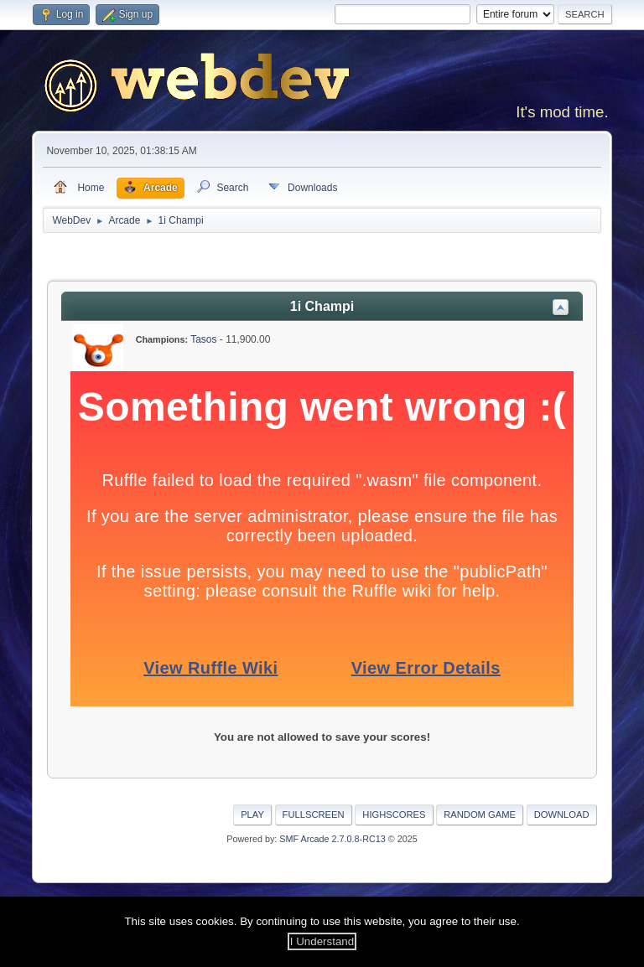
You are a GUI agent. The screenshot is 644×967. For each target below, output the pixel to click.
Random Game (480, 814)
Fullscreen (314, 814)
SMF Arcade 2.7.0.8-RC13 (332, 839)
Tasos (203, 339)
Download (561, 814)
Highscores (393, 814)
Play (252, 814)
